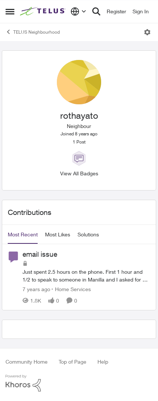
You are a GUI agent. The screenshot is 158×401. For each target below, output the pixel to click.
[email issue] (86, 275)
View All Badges (79, 173)
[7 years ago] (36, 289)
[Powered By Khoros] (79, 383)
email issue (40, 254)
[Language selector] (78, 11)
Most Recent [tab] (23, 234)
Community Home (27, 361)
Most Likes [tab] (57, 234)
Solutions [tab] (88, 234)
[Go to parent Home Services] (71, 289)
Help (102, 361)
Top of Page (72, 361)
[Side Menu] (10, 11)
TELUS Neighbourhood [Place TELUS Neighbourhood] (33, 32)
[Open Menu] (147, 32)
